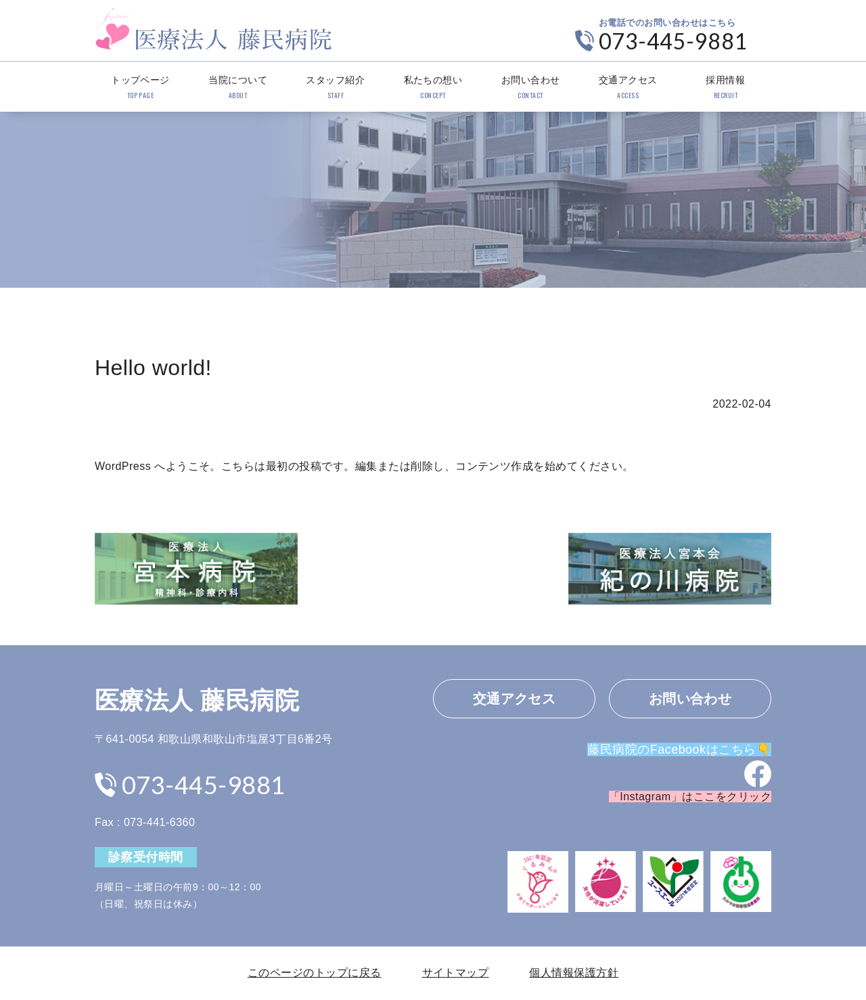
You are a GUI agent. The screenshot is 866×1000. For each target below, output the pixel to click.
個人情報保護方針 (573, 972)
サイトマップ (455, 972)
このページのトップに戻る (315, 972)
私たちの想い (432, 88)
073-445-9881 (673, 41)
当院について (237, 88)
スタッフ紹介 (335, 88)
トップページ (140, 88)
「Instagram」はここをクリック (690, 796)
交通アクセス (628, 88)
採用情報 (725, 88)
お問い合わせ (530, 88)
